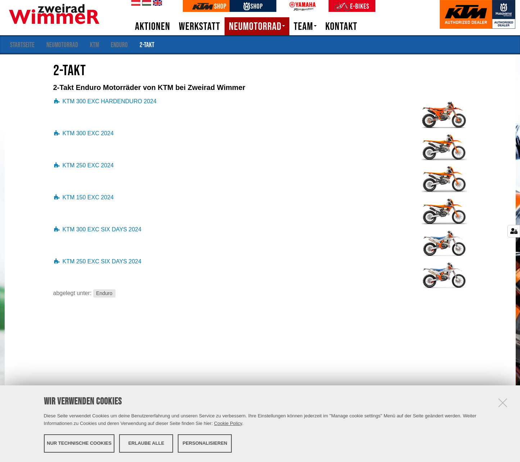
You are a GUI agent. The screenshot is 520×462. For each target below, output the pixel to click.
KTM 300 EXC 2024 (88, 133)
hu (145, 3)
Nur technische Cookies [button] (79, 443)
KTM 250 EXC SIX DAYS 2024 (102, 261)
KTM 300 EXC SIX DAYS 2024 (102, 229)
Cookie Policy (228, 423)
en (156, 3)
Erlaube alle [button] (146, 443)
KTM (94, 45)
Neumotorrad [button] (257, 26)
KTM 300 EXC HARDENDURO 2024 (110, 101)
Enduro (119, 45)
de (134, 3)
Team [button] (305, 26)
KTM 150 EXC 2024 (88, 197)
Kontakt (341, 26)
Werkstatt (199, 26)
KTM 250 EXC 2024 (88, 165)
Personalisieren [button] (204, 443)
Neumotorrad (62, 45)
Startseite (22, 45)
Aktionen (152, 26)
